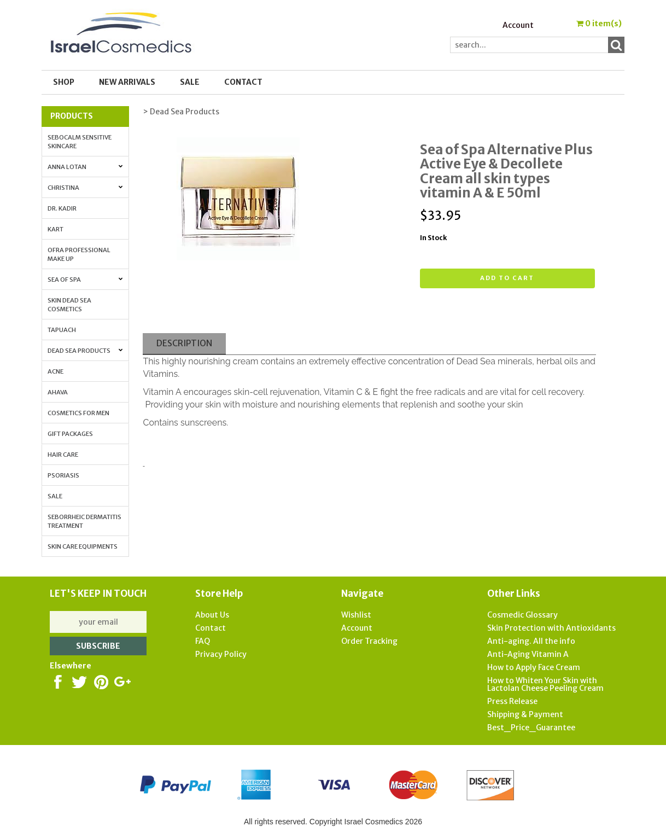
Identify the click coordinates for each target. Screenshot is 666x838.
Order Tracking (369, 641)
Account (518, 25)
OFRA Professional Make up (79, 254)
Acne (55, 371)
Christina (85, 187)
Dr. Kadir (62, 208)
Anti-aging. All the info (531, 641)
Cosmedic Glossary (522, 615)
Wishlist (356, 615)
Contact (243, 82)
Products (71, 116)
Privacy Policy (221, 654)
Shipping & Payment (525, 714)
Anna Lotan (85, 167)
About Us (212, 615)
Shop (63, 82)
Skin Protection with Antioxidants (551, 628)
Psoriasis (63, 475)
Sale (55, 496)
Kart (55, 229)
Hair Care (63, 454)
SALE (190, 82)
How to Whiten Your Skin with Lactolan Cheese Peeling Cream (545, 684)
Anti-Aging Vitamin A (528, 654)
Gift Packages (70, 434)
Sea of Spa (85, 279)
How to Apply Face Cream (533, 667)
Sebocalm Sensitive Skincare (80, 141)
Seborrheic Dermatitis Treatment (84, 521)
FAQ (202, 641)
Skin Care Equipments (83, 546)
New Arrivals (127, 82)
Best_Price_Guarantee (531, 727)
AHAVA (58, 392)
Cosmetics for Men (78, 413)
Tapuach (62, 330)
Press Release (512, 701)
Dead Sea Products (85, 350)
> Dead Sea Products (181, 112)
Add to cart (507, 278)
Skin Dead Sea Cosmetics (69, 304)
